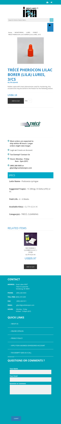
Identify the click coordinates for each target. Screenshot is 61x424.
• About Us (14, 324)
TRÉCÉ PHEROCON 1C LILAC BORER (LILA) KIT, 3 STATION (30, 250)
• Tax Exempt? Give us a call (20, 353)
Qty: (26, 101)
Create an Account (25, 150)
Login (12, 150)
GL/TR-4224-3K (31, 206)
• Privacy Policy (16, 338)
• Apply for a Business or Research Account (27, 346)
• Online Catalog (16, 331)
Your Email (30, 376)
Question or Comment (30, 384)
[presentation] (25, 400)
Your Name (30, 369)
